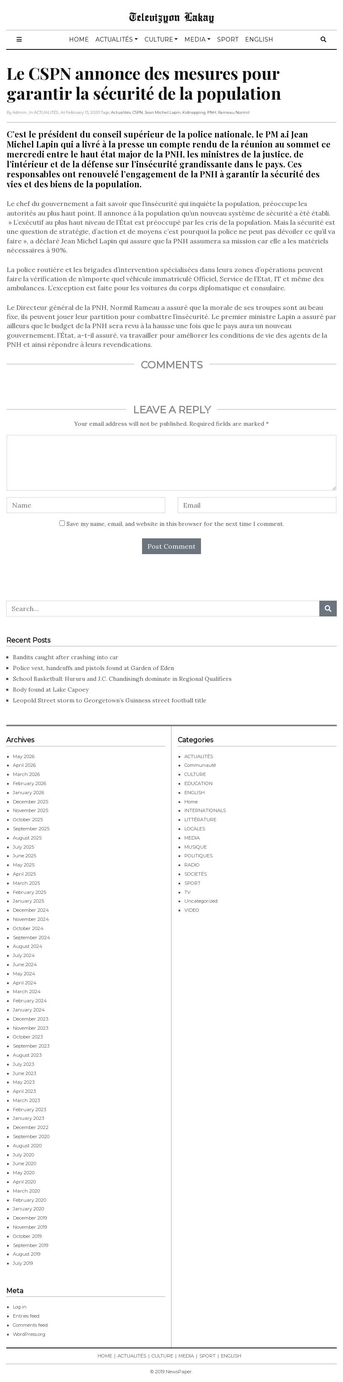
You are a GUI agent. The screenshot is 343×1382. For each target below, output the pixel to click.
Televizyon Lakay (171, 16)
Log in (20, 1307)
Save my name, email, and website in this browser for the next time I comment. (175, 524)
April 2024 (25, 983)
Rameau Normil (234, 112)
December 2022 (31, 1127)
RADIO (192, 865)
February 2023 (29, 1109)
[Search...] (163, 608)
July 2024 (24, 955)
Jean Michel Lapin (163, 112)
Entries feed (26, 1316)
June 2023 (24, 1073)
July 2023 (23, 1064)
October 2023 (28, 1037)
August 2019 (26, 1254)
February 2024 (30, 1001)
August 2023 (27, 1055)
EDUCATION (198, 783)
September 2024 (31, 937)
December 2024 (31, 910)
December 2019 (30, 1218)
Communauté (200, 765)
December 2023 (30, 1019)
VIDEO (191, 910)
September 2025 (31, 829)
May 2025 (23, 865)
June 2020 (24, 1163)
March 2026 (26, 774)
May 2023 (23, 1082)
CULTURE (159, 39)
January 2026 (28, 792)
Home (191, 802)
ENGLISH (259, 39)
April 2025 (24, 874)
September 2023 (31, 1046)
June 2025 (24, 856)
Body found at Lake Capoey (50, 689)
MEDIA (195, 39)
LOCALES (194, 829)
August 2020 (27, 1146)
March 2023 (26, 1100)
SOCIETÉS (195, 874)
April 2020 (24, 1182)
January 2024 (29, 1010)
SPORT (227, 39)
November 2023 (30, 1028)
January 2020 (28, 1209)
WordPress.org (29, 1334)
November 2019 (30, 1227)
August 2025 (27, 838)
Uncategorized (201, 901)
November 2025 (30, 810)
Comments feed (30, 1325)
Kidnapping (194, 112)
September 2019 (30, 1245)
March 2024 (27, 991)
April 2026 (24, 765)
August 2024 (27, 946)
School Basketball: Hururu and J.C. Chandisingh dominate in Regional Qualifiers (122, 678)
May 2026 (23, 756)
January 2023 (28, 1118)
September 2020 (31, 1136)
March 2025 (26, 883)
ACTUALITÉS (114, 39)
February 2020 (29, 1200)
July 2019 (23, 1263)
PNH (211, 112)
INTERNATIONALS (205, 810)
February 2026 (29, 783)
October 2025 (28, 819)
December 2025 (30, 802)
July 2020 (23, 1155)
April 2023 (24, 1091)
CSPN (137, 112)
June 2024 (25, 964)
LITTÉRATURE (200, 819)
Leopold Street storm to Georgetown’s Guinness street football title (109, 700)
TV (187, 892)
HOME (79, 39)
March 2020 (26, 1191)
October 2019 (27, 1236)
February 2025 (29, 892)
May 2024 (24, 974)
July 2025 (23, 847)
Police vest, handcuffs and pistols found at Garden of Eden (93, 668)
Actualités (121, 112)
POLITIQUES (198, 856)
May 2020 (23, 1173)
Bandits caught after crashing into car (65, 657)
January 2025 (28, 901)
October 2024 (28, 928)
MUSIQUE (195, 847)
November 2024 (31, 919)
